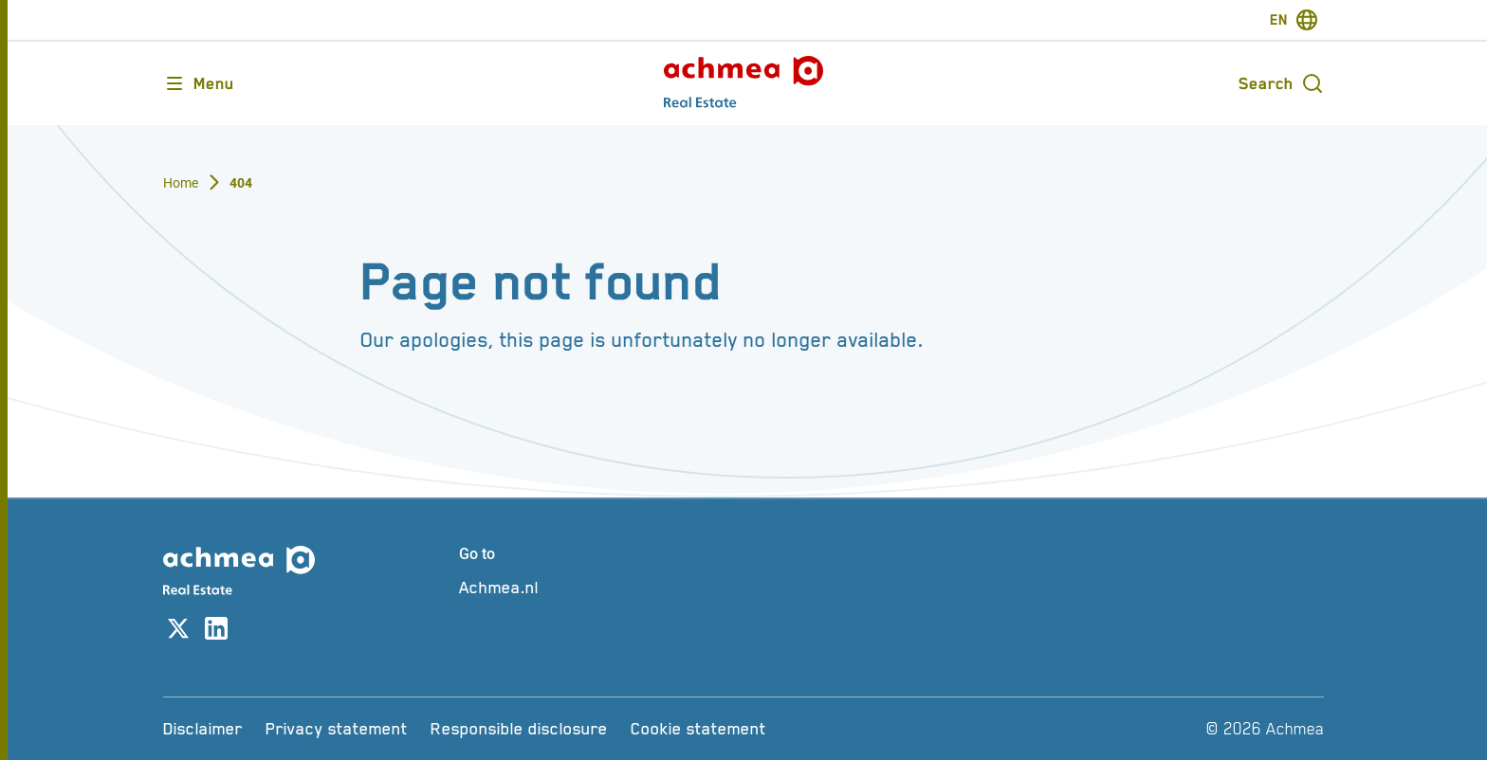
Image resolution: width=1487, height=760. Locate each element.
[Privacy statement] (337, 728)
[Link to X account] (178, 632)
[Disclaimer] (203, 728)
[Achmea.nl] (599, 587)
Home (181, 182)
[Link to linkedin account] (216, 632)
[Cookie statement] (698, 728)
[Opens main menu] (198, 83)
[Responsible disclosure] (519, 728)
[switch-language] (1294, 20)
